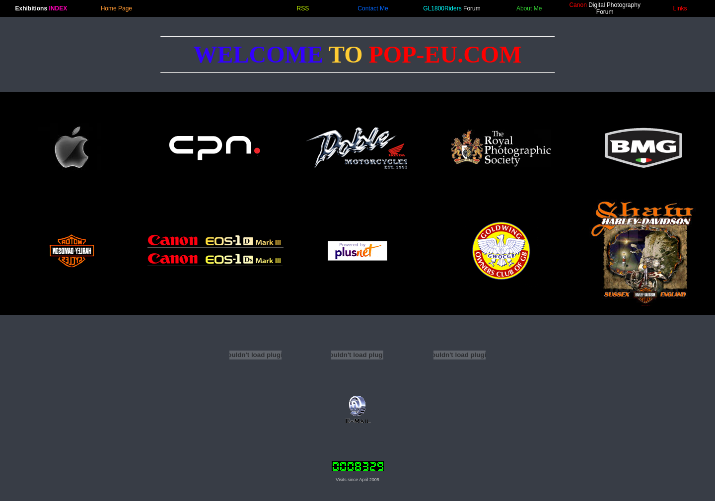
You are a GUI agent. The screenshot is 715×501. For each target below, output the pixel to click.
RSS (303, 8)
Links (680, 8)
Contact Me (373, 8)
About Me (529, 8)
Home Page (116, 8)
